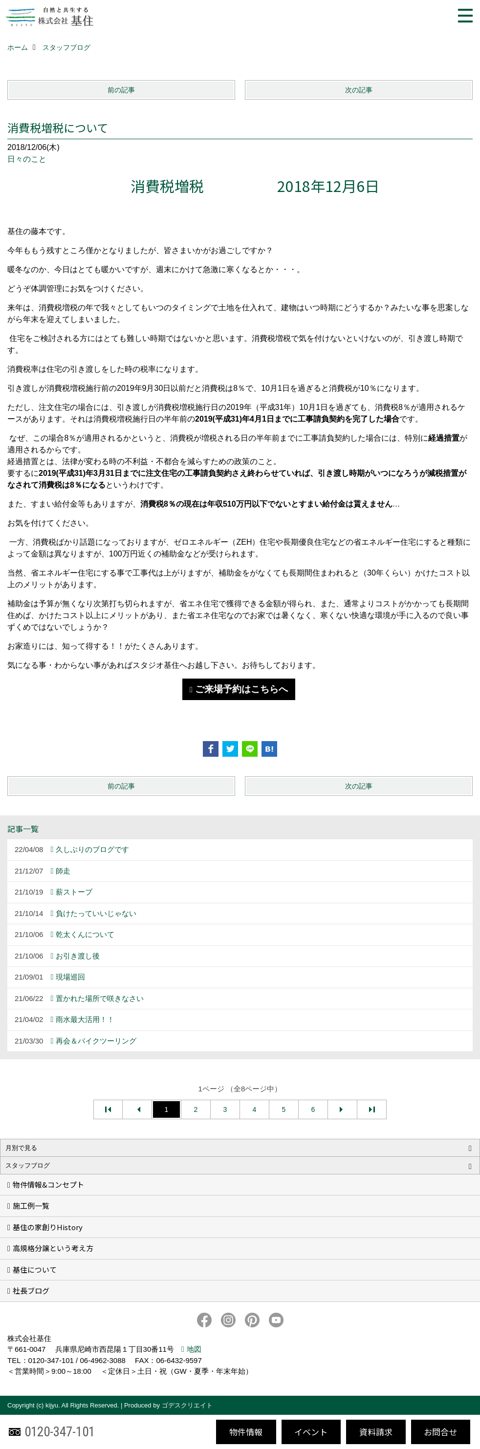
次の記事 (358, 90)
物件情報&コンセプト (48, 1184)
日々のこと (26, 159)
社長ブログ (31, 1290)
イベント (310, 1432)
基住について (35, 1269)
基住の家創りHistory (48, 1227)
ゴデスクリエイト (187, 1405)
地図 (194, 1349)
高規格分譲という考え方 (53, 1248)
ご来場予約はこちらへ (241, 689)
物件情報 (245, 1432)
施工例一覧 (31, 1205)
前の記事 (121, 90)
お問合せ (440, 1432)
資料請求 (376, 1432)
